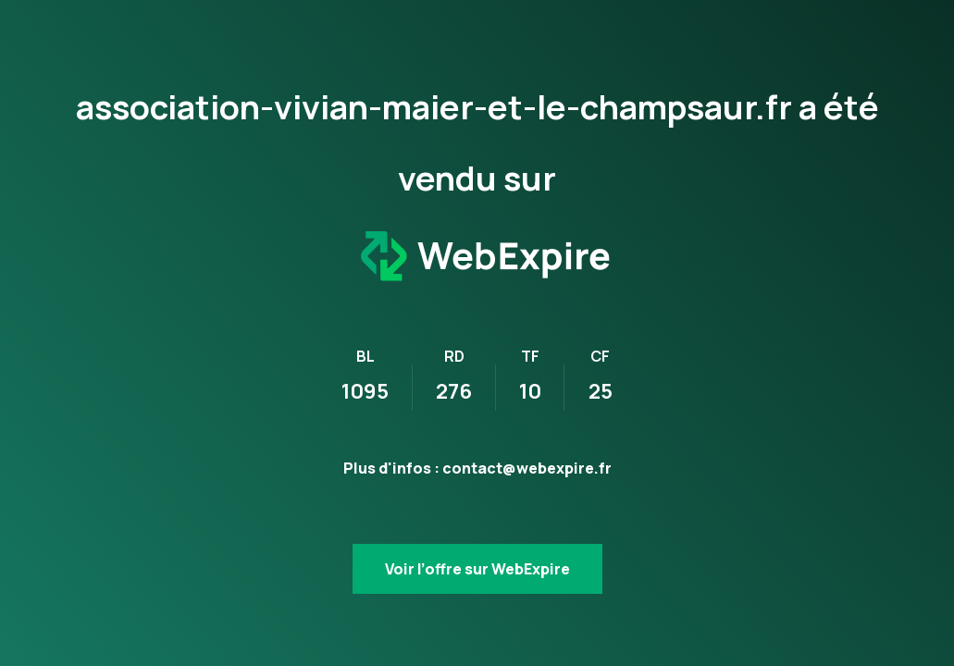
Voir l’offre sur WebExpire (477, 569)
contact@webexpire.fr (527, 468)
